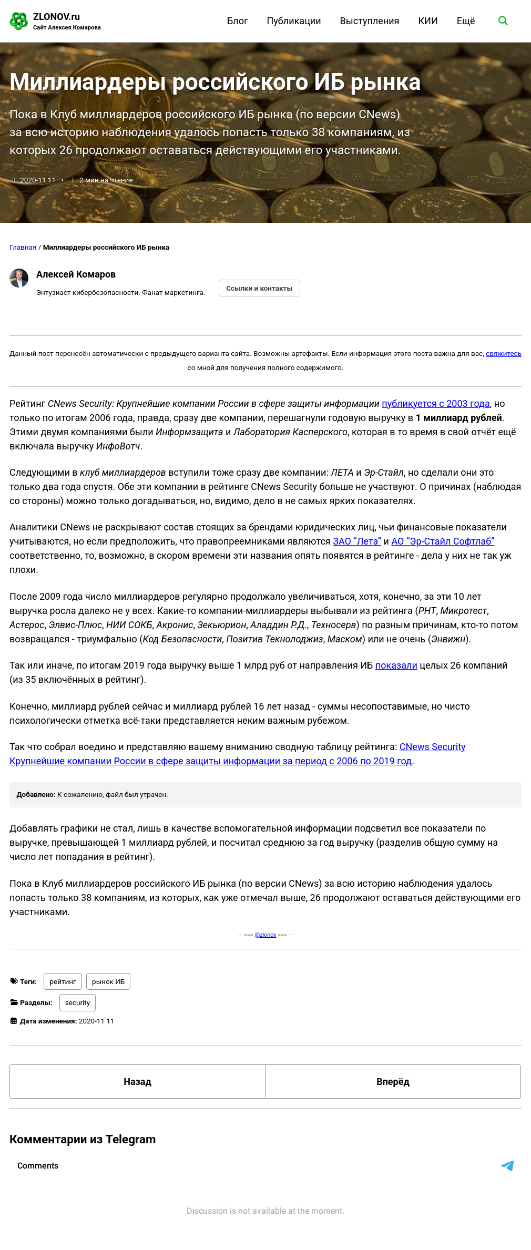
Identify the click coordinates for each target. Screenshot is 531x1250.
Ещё (466, 20)
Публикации (294, 20)
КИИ (427, 20)
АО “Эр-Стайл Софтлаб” (442, 541)
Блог (237, 20)
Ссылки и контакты (259, 288)
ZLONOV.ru (67, 22)
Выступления (370, 20)
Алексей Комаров (76, 274)
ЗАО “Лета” (357, 541)
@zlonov (265, 934)
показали (396, 665)
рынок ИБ (108, 981)
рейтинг (62, 981)
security (77, 1002)
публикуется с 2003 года (435, 403)
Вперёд (393, 1081)
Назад (137, 1081)
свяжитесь (504, 353)
